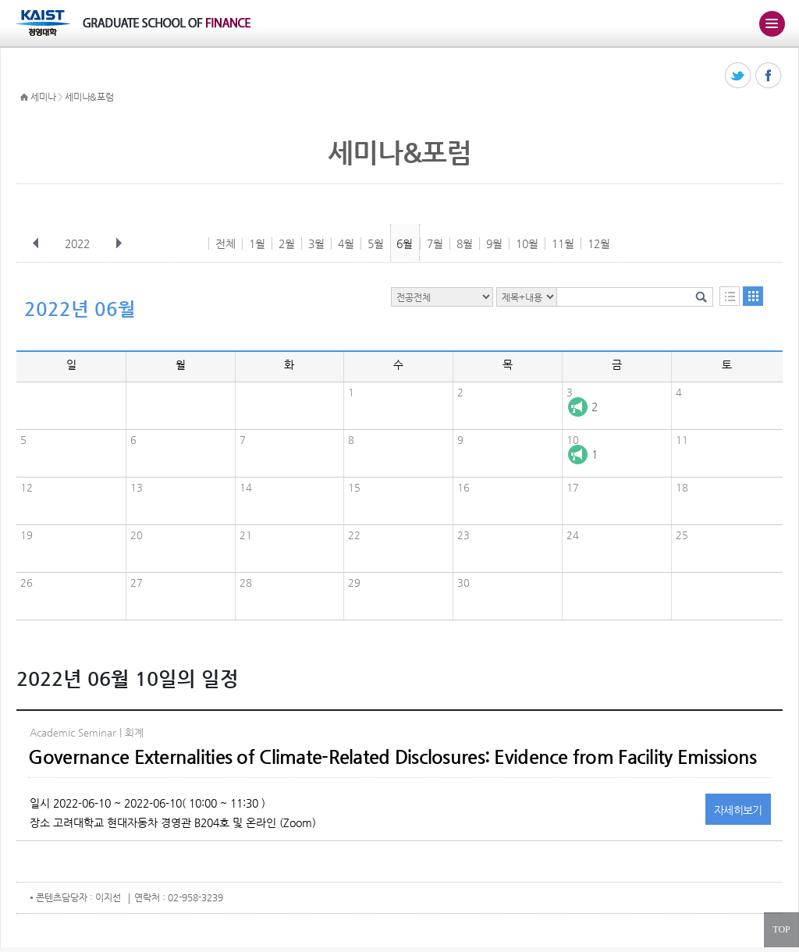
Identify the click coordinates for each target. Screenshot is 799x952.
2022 (79, 243)
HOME (24, 97)
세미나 (42, 96)
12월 (599, 243)
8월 (464, 243)
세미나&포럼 (89, 96)
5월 (376, 243)
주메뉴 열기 (771, 23)
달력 (753, 296)
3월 (316, 243)
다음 (118, 243)
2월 (287, 243)
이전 (35, 243)
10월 (527, 243)
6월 (404, 243)
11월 (563, 243)
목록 (729, 296)
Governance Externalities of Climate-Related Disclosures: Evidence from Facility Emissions (392, 757)
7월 (435, 243)
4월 (346, 243)
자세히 (738, 810)
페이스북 (769, 76)
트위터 (738, 76)
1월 (257, 243)
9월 (494, 243)
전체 (225, 243)
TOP (781, 929)
